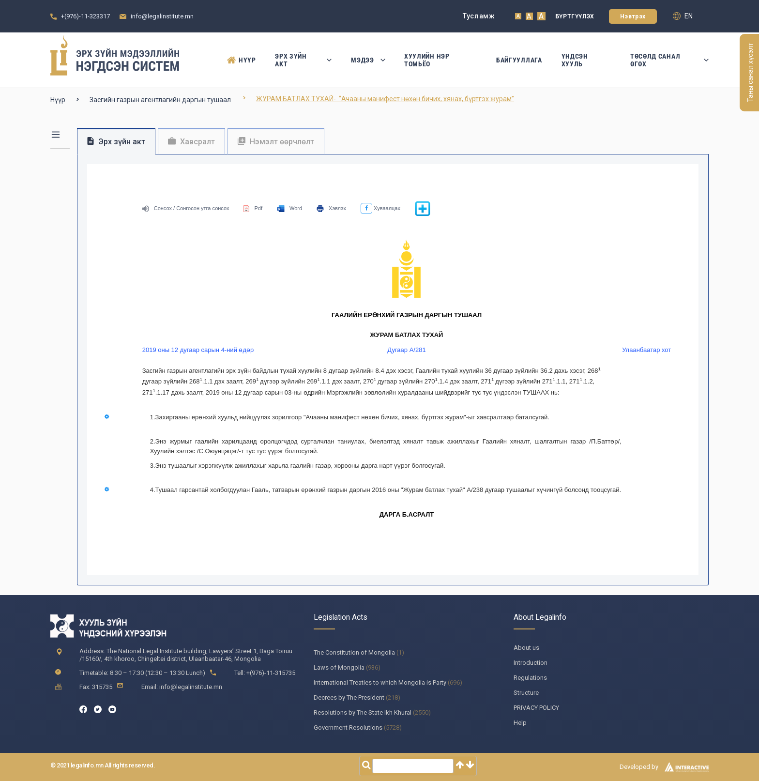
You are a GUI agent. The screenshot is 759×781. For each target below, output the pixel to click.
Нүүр (241, 60)
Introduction (530, 662)
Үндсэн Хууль (575, 60)
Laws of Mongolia (339, 667)
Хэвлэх (331, 208)
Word (289, 208)
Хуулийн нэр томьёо (427, 60)
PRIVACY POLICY (536, 707)
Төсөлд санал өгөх (669, 60)
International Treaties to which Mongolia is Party (380, 682)
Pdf (252, 208)
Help (520, 722)
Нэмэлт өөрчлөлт (276, 141)
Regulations (530, 677)
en (683, 16)
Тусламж (479, 16)
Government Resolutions (348, 727)
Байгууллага (519, 60)
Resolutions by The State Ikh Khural (362, 712)
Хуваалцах (380, 208)
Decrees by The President (349, 697)
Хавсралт (191, 141)
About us (526, 647)
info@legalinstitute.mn (162, 16)
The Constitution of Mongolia (354, 652)
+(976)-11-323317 (85, 16)
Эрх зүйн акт (303, 60)
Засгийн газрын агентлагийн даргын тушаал (160, 100)
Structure (526, 692)
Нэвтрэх (633, 16)
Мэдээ (368, 60)
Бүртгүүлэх (574, 16)
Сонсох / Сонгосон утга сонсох (185, 208)
